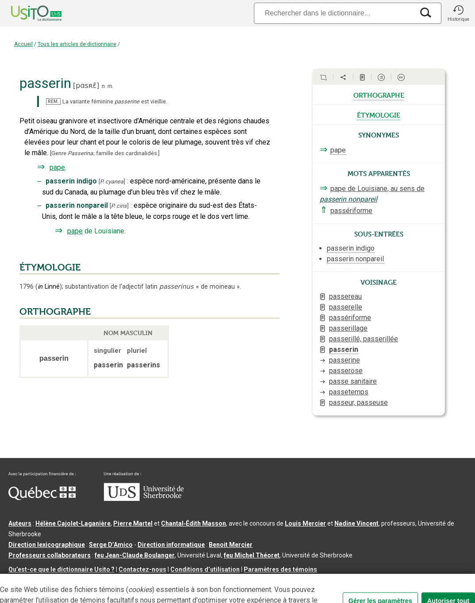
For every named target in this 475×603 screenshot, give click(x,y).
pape (57, 167)
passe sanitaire (353, 381)
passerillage (348, 328)
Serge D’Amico (111, 544)
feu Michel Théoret (252, 555)
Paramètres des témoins (280, 569)
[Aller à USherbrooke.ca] (144, 498)
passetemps (348, 392)
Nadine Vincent (356, 523)
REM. (53, 101)
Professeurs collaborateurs (49, 555)
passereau (345, 296)
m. (110, 86)
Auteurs (19, 523)
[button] (458, 13)
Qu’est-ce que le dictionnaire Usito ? (61, 569)
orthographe (378, 94)
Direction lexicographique (46, 544)
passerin (343, 349)
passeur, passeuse (358, 402)
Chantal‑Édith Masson (193, 523)
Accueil (23, 44)
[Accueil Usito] (26, 13)
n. (104, 86)
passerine (344, 360)
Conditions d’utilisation (205, 569)
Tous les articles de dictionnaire (77, 44)
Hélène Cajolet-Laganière (73, 523)
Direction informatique (171, 544)
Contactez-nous (142, 569)
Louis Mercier (305, 523)
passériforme (351, 210)
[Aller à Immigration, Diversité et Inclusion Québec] (42, 497)
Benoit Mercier (231, 544)
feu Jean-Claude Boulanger (135, 555)
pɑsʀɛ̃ (86, 85)
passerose (346, 370)
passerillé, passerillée (363, 339)
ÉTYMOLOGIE (49, 267)
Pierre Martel (133, 523)
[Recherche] (334, 13)
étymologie (378, 114)
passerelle (345, 307)
